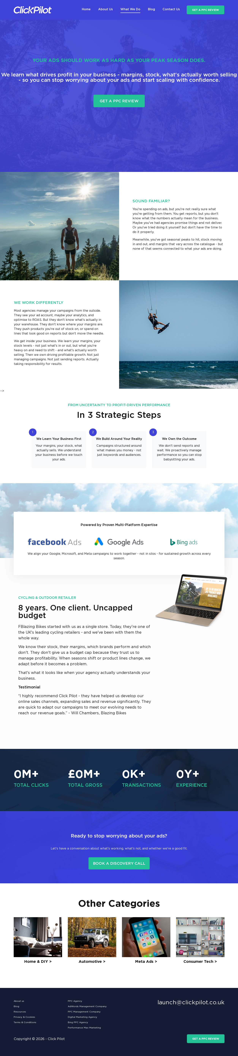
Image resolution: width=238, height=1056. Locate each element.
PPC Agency (75, 1001)
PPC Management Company (84, 1011)
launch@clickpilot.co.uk (191, 1002)
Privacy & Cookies (24, 1016)
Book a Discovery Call (119, 863)
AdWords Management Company (87, 1006)
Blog (16, 1006)
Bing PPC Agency (78, 1022)
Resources (20, 1011)
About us (19, 1001)
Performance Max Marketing (84, 1027)
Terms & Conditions (25, 1022)
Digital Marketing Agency (82, 1016)
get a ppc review (205, 9)
